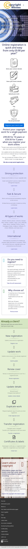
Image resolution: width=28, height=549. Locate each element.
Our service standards (6, 523)
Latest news (4, 520)
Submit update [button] (14, 361)
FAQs (2, 515)
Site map (3, 517)
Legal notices (4, 531)
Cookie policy (4, 528)
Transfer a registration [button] (14, 433)
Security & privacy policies (7, 526)
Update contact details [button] (14, 396)
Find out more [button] (14, 311)
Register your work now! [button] (14, 125)
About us (3, 506)
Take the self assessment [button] (14, 283)
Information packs (5, 504)
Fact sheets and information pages (9, 509)
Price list (3, 501)
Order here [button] (14, 451)
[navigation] (24, 5)
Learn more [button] (14, 186)
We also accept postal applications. (14, 162)
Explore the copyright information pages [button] (13, 494)
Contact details (5, 534)
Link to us (3, 537)
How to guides (4, 512)
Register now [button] (14, 343)
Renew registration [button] (14, 378)
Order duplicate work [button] (14, 416)
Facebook (4, 541)
